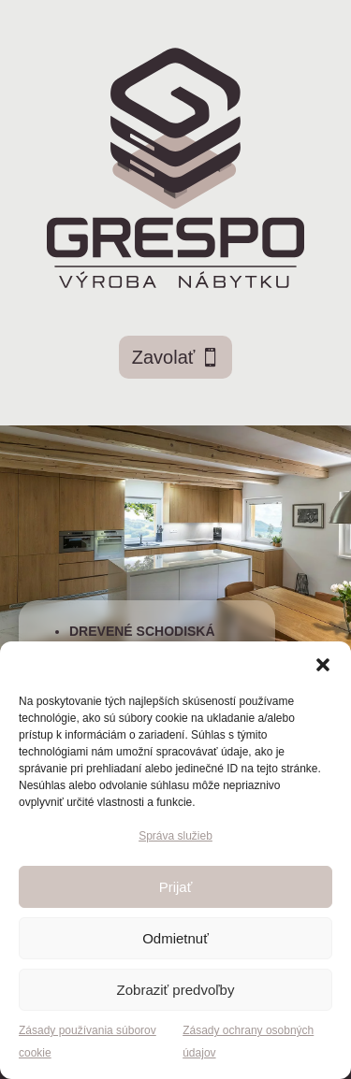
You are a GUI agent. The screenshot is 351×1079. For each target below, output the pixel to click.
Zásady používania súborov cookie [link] (87, 1041)
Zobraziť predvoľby (176, 990)
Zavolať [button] (164, 357)
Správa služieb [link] (175, 835)
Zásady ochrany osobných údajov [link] (248, 1041)
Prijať (176, 887)
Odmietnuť (175, 938)
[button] (323, 664)
